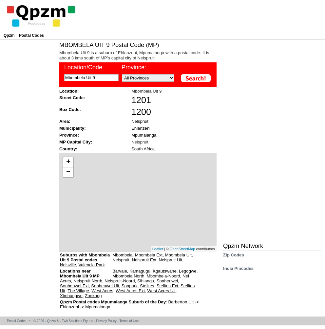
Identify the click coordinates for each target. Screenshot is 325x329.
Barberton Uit (181, 301)
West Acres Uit (161, 290)
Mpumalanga (143, 135)
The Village (78, 290)
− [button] (68, 172)
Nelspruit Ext (144, 259)
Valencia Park (91, 264)
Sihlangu (145, 280)
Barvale (119, 271)
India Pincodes (238, 270)
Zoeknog (93, 295)
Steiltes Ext (167, 285)
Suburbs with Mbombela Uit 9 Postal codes (85, 257)
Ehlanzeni (140, 128)
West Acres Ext (130, 290)
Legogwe (188, 271)
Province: (69, 135)
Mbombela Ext (148, 254)
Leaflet (157, 249)
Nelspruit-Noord (120, 280)
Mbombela (122, 254)
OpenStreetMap (182, 249)
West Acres (102, 290)
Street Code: (72, 97)
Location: (69, 91)
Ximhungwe (71, 295)
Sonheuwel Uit (105, 285)
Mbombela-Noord (163, 276)
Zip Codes (233, 257)
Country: (68, 148)
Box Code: (70, 109)
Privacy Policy (106, 321)
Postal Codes (31, 35)
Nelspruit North (87, 280)
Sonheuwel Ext (74, 285)
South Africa (143, 148)
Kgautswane (165, 271)
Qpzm (9, 35)
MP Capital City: (75, 142)
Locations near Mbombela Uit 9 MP (80, 273)
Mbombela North (128, 276)
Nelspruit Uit (170, 259)
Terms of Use (129, 321)
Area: (64, 121)
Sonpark (130, 285)
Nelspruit (139, 121)
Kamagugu (139, 271)
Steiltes (147, 285)
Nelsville (68, 264)
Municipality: (72, 128)
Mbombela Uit (178, 254)
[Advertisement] (28, 139)
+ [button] (68, 162)
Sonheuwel (167, 280)
